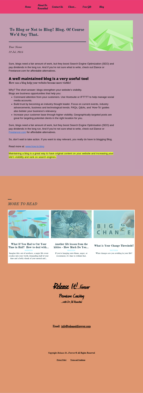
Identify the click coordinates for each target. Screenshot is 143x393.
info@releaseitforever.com (76, 326)
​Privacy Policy (61, 360)
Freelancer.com (17, 132)
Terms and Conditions (77, 360)
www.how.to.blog (34, 146)
